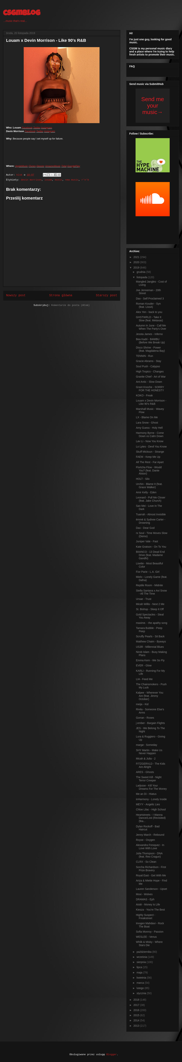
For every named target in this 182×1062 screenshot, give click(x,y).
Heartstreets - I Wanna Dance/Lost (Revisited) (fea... (151, 818)
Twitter (36, 127)
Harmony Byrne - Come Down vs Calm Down (150, 434)
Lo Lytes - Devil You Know (151, 446)
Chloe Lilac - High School (151, 809)
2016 (136, 1010)
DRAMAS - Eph (145, 899)
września (142, 956)
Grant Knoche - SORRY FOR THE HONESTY (150, 389)
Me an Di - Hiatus (146, 793)
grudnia (141, 271)
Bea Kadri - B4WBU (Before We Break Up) (150, 341)
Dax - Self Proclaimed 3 (150, 298)
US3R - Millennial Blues (150, 646)
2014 (136, 1020)
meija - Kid (142, 704)
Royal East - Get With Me (151, 875)
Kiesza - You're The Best (150, 909)
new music (71, 179)
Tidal (64, 166)
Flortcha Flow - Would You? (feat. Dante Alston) (149, 470)
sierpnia (141, 962)
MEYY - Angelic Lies (148, 804)
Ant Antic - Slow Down (149, 381)
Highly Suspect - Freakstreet (145, 916)
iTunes (32, 166)
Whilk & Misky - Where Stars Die (149, 943)
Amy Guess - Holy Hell (149, 427)
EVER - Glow (143, 665)
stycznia (141, 993)
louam (48, 179)
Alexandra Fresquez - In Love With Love (150, 846)
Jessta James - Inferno (149, 334)
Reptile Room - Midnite (149, 585)
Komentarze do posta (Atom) (70, 305)
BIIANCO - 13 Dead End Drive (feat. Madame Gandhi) (150, 555)
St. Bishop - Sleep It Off (150, 609)
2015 (136, 1015)
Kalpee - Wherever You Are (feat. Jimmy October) (149, 696)
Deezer (40, 166)
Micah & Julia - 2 (145, 758)
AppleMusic (21, 166)
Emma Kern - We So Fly (150, 660)
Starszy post (106, 295)
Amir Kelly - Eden (146, 492)
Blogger (111, 1054)
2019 (136, 267)
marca (140, 982)
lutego (140, 988)
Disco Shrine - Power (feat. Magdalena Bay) (150, 349)
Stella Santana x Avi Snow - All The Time (151, 592)
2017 (136, 1005)
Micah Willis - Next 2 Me (150, 604)
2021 (136, 257)
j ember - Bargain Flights (150, 723)
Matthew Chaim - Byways (151, 641)
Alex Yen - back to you (149, 312)
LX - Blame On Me (147, 417)
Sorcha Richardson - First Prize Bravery (151, 869)
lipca (139, 967)
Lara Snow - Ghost (147, 422)
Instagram (46, 127)
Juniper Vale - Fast (147, 541)
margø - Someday (146, 744)
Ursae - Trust (143, 598)
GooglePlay (73, 166)
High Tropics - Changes (150, 371)
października (144, 951)
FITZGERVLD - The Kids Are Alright (150, 765)
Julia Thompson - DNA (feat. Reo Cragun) (149, 855)
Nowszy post (16, 295)
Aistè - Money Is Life (148, 904)
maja (139, 972)
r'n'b (85, 179)
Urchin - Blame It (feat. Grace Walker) (149, 485)
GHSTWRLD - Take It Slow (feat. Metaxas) (149, 319)
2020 (136, 262)
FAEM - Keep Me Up (148, 456)
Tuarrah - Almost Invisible (151, 514)
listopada (142, 277)
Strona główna (60, 295)
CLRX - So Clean (146, 861)
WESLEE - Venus (146, 936)
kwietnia (141, 977)
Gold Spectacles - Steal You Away (150, 616)
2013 (136, 1025)
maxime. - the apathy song (151, 622)
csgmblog (21, 13)
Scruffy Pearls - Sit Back (150, 636)
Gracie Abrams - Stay (148, 361)
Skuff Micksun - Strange (150, 451)
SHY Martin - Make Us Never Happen (149, 752)
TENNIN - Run (144, 355)
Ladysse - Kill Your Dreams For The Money (151, 787)
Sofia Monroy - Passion (149, 931)
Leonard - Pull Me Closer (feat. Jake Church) (150, 499)
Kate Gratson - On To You (151, 546)
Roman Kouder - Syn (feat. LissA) (148, 305)
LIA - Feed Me (144, 679)
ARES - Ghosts (145, 772)
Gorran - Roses (145, 717)
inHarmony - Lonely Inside (151, 799)
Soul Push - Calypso (148, 366)
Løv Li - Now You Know (149, 441)
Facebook (27, 127)
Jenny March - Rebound (150, 834)
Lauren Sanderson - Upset (151, 888)
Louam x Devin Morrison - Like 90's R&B (151, 402)
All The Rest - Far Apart (150, 462)
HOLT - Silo (143, 478)
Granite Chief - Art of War (151, 376)
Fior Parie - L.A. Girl (147, 571)
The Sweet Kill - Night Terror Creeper (149, 779)
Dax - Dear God (145, 527)
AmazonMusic (53, 166)
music (58, 179)
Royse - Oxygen (145, 839)
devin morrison (31, 179)
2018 (136, 999)
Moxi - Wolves (144, 894)
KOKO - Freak (144, 395)
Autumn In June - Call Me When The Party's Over (151, 327)
